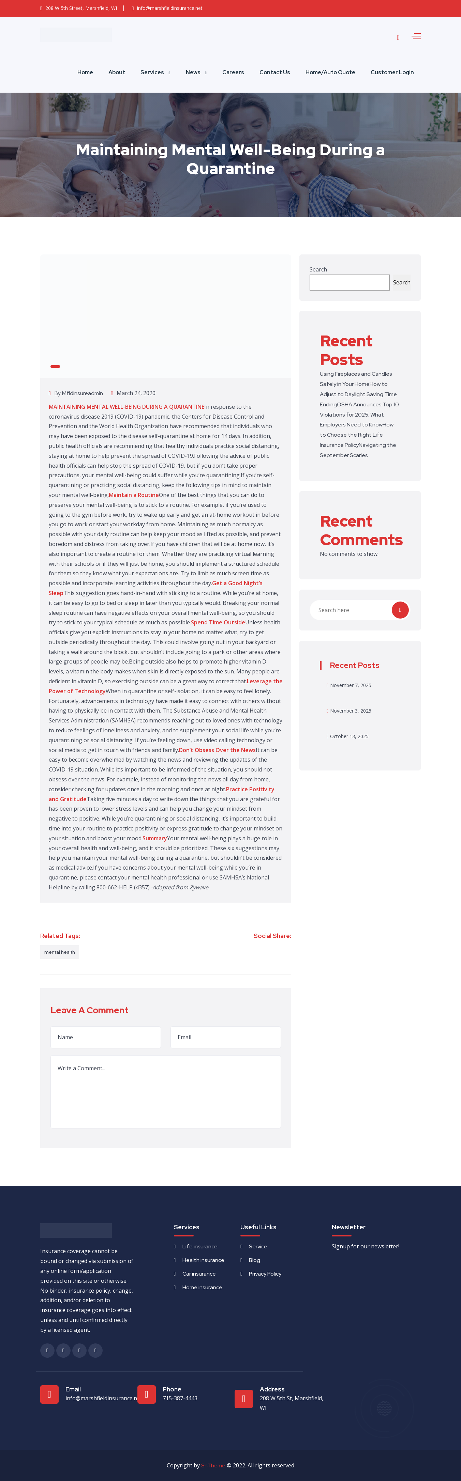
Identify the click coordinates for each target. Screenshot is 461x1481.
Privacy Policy (265, 1273)
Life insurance (200, 1246)
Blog (254, 1260)
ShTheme (213, 1465)
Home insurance (202, 1287)
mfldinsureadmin (82, 393)
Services (152, 72)
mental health (59, 952)
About (116, 72)
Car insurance (199, 1273)
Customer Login (392, 72)
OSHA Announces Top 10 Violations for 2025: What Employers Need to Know (359, 414)
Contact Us (274, 72)
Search (318, 269)
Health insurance (203, 1260)
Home (85, 72)
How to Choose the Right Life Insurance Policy (356, 435)
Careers (233, 72)
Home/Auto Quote (330, 72)
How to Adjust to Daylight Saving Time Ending (358, 394)
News (193, 72)
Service (258, 1246)
